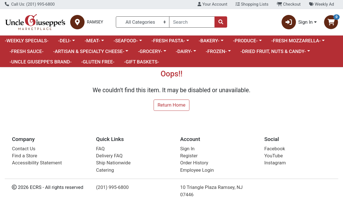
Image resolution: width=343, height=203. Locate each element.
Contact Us (23, 148)
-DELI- (64, 40)
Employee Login (197, 170)
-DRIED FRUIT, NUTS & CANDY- (273, 51)
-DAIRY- (184, 51)
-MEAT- (92, 40)
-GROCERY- (150, 51)
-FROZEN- (216, 51)
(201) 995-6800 (112, 187)
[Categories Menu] (142, 22)
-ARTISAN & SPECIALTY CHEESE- (88, 51)
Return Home (171, 105)
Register (189, 155)
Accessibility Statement (37, 163)
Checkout (289, 4)
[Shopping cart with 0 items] (331, 22)
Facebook (274, 148)
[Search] (192, 22)
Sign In (187, 148)
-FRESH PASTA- (168, 40)
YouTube (273, 155)
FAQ (100, 148)
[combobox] (192, 22)
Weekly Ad (321, 4)
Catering (105, 170)
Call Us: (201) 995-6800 (30, 4)
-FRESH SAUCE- (27, 51)
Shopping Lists (252, 4)
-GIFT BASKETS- (141, 62)
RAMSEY (95, 22)
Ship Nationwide (113, 163)
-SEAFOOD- (126, 40)
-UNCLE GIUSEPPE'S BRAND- (41, 62)
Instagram (275, 163)
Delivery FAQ (109, 155)
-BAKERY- (209, 40)
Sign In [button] (297, 22)
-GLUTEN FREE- (97, 62)
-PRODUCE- (245, 40)
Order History (194, 163)
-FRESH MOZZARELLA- (296, 40)
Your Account (212, 4)
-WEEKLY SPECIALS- (26, 40)
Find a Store (24, 155)
